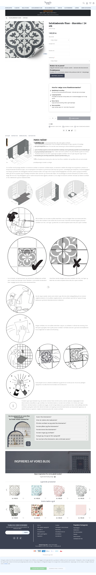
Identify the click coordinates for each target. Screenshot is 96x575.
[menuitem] (8, 8)
